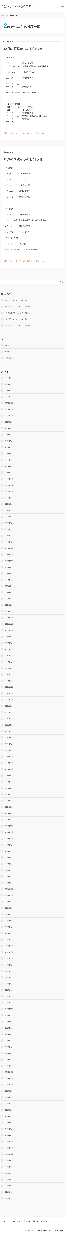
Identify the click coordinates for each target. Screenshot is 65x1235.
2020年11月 (9, 763)
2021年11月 (9, 693)
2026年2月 (9, 397)
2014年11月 (9, 1148)
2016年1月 (9, 1066)
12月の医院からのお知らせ (23, 49)
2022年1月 (9, 681)
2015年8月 (9, 1097)
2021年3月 (9, 744)
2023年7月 (9, 580)
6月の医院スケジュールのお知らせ (17, 300)
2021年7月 (9, 718)
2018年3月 (9, 933)
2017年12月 (9, 946)
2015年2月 (9, 1135)
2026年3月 (9, 390)
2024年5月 (9, 523)
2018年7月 (9, 914)
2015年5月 (9, 1116)
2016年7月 (9, 1028)
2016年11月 (9, 1009)
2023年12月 (9, 548)
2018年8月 (9, 908)
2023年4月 (9, 592)
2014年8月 (9, 1167)
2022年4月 (9, 662)
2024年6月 (9, 517)
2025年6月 (9, 441)
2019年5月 (9, 864)
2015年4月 (9, 1122)
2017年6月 (9, 977)
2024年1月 (9, 542)
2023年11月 (9, 554)
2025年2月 (9, 466)
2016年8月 (9, 1021)
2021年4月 (9, 738)
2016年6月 (9, 1034)
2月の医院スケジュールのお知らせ (17, 325)
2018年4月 (9, 927)
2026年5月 (9, 378)
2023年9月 (9, 567)
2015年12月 (9, 1072)
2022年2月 (9, 674)
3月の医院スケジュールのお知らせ (17, 319)
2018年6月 (9, 921)
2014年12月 (9, 1141)
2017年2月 (9, 996)
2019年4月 (9, 870)
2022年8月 (9, 643)
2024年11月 (9, 485)
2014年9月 (9, 1160)
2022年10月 (9, 630)
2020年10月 (9, 769)
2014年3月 (9, 1198)
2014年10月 (9, 1154)
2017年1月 (9, 1003)
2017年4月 (9, 990)
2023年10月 (9, 561)
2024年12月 (9, 479)
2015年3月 (9, 1129)
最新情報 (8, 345)
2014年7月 (9, 1173)
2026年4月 (9, 384)
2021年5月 (9, 731)
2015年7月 (9, 1104)
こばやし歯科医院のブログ (18, 6)
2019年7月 (9, 851)
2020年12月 (9, 756)
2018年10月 (9, 895)
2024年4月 (9, 529)
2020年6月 (9, 788)
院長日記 (8, 358)
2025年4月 (9, 453)
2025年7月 (9, 435)
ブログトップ (17, 1221)
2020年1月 (9, 820)
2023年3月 (9, 599)
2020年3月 (9, 807)
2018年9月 (9, 902)
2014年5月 (9, 1186)
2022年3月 (9, 668)
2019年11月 (9, 832)
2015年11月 (9, 1078)
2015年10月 (9, 1085)
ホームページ (5, 1221)
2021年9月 (9, 706)
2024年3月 (9, 535)
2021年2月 (9, 750)
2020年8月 (9, 775)
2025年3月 (9, 460)
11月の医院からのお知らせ (23, 159)
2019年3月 (9, 876)
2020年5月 (9, 794)
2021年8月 (9, 712)
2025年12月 (9, 403)
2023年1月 (9, 611)
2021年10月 (9, 700)
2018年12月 (9, 889)
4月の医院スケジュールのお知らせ (17, 313)
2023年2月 (9, 605)
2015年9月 (9, 1091)
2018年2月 (9, 939)
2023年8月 (9, 573)
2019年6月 (9, 857)
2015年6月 (9, 1110)
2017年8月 (9, 965)
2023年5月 (9, 586)
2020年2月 (9, 813)
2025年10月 (9, 416)
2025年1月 (9, 472)
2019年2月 (9, 883)
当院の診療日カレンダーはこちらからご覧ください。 (25, 133)
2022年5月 (9, 655)
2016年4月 (9, 1047)
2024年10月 (9, 491)
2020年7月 (9, 782)
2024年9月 (9, 498)
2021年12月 (9, 687)
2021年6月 (9, 725)
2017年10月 (9, 958)
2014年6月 (9, 1179)
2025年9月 (9, 422)
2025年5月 (9, 447)
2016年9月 (9, 1015)
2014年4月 (9, 1192)
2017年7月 (9, 971)
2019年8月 (9, 845)
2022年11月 (9, 624)
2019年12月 (9, 826)
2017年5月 (9, 984)
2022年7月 (9, 649)
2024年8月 (9, 504)
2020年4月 (9, 801)
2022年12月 (9, 618)
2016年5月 (9, 1040)
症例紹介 (8, 352)
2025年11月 (9, 409)
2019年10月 (9, 838)
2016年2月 (9, 1059)
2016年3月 (9, 1053)
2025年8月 (9, 428)
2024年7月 (9, 510)
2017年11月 (9, 952)
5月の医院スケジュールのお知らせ (17, 306)
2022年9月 (9, 636)
